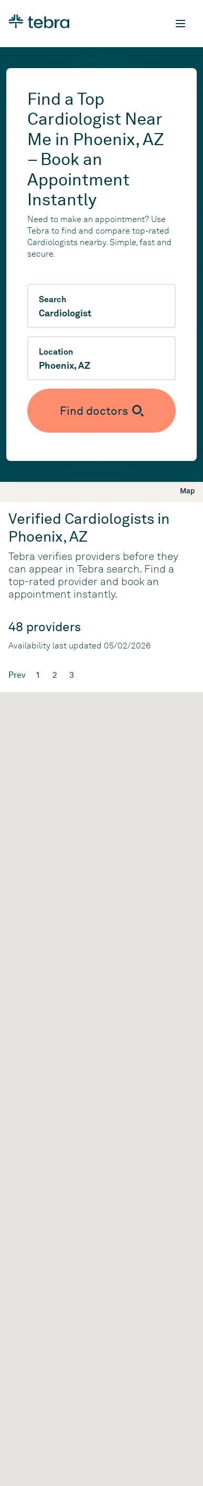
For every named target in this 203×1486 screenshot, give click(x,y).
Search (52, 299)
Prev (16, 675)
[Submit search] (101, 411)
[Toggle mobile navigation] (180, 24)
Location (56, 352)
